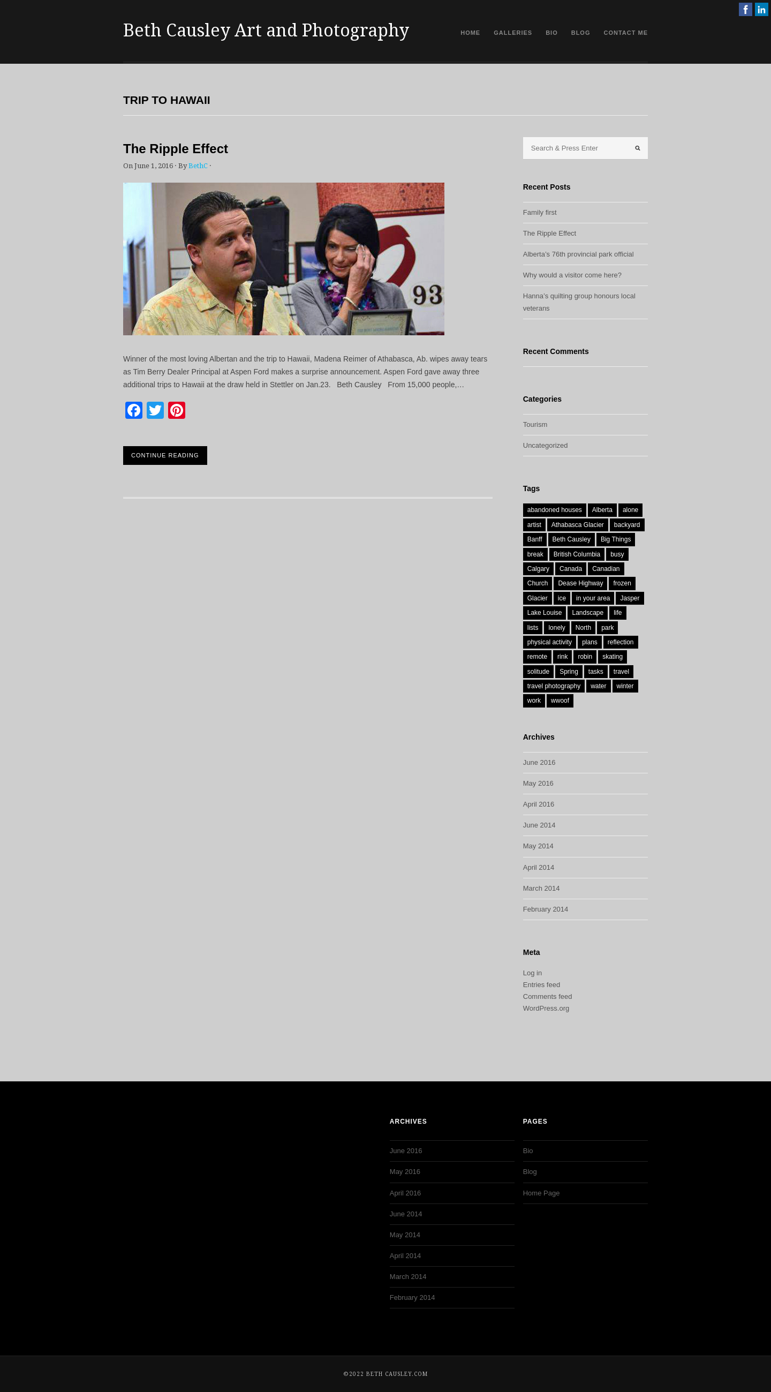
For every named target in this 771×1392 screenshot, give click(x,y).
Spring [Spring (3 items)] (569, 671)
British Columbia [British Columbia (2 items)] (577, 554)
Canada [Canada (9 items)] (571, 569)
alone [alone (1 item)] (630, 510)
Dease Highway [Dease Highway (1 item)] (580, 583)
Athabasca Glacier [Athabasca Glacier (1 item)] (577, 525)
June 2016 (539, 762)
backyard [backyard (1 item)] (627, 525)
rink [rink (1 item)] (562, 656)
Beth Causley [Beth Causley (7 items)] (572, 539)
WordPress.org (546, 1008)
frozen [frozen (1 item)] (622, 583)
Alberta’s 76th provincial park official (578, 254)
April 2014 (539, 867)
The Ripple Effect (175, 148)
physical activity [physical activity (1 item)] (549, 642)
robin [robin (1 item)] (585, 656)
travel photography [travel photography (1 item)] (553, 686)
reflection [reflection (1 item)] (621, 642)
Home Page (541, 1193)
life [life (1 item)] (618, 612)
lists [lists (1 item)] (533, 627)
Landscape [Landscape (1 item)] (587, 612)
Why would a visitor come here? (572, 275)
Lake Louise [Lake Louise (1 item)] (544, 612)
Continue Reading (165, 455)
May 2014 (538, 846)
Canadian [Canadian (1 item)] (605, 569)
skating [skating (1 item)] (612, 656)
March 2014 (541, 888)
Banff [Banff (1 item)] (534, 539)
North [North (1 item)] (583, 627)
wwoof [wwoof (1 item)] (560, 700)
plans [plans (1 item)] (590, 642)
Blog (581, 32)
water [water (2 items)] (598, 686)
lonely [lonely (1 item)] (556, 627)
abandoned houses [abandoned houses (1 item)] (554, 510)
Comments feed (547, 996)
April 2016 (539, 804)
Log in (532, 973)
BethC (198, 166)
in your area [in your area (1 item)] (593, 598)
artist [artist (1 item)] (534, 525)
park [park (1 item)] (607, 627)
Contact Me (625, 32)
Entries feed (541, 985)
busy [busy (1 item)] (617, 554)
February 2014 (546, 909)
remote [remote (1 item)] (537, 656)
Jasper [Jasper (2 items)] (629, 598)
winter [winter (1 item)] (625, 686)
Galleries (513, 32)
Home (470, 32)
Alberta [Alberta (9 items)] (602, 510)
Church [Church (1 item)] (537, 583)
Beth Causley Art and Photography (266, 30)
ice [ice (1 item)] (562, 598)
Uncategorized (545, 445)
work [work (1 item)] (534, 700)
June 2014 (539, 825)
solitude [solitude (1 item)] (538, 671)
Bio (552, 32)
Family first (540, 212)
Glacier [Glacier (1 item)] (537, 598)
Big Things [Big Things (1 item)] (616, 539)
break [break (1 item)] (535, 554)
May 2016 (538, 783)
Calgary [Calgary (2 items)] (538, 569)
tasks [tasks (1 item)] (595, 671)
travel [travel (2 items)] (621, 671)
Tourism (535, 424)
